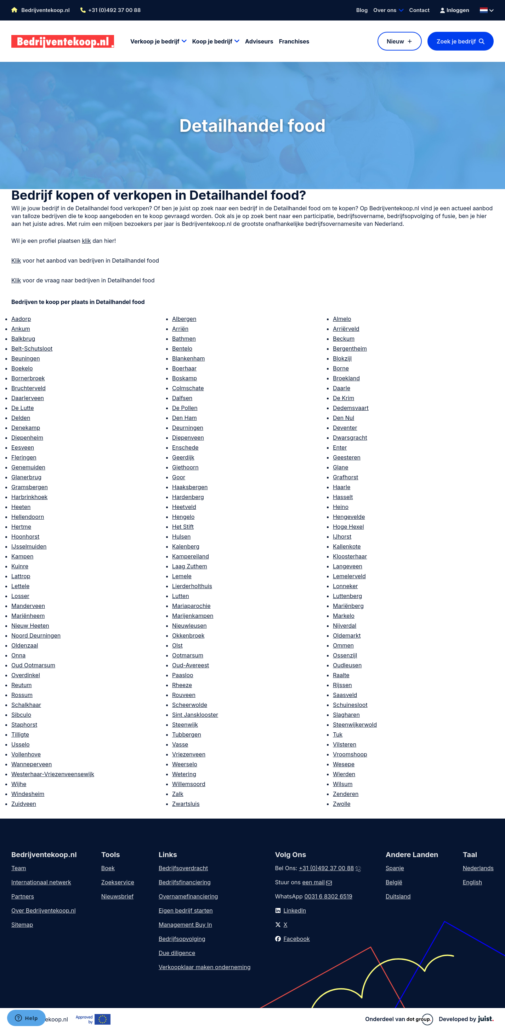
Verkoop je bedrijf (155, 41)
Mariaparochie (191, 605)
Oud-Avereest (190, 665)
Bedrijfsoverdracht (183, 868)
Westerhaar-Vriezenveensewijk (52, 774)
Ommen (343, 645)
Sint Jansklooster (195, 714)
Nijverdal (344, 625)
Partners (22, 896)
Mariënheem (28, 615)
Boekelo (22, 368)
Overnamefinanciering (188, 896)
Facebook (297, 938)
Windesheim (27, 793)
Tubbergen (186, 734)
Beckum (343, 338)
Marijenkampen (193, 615)
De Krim (343, 398)
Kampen (22, 556)
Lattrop (20, 576)
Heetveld (184, 506)
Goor (178, 477)
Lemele (182, 576)
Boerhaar (184, 368)
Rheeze (182, 685)
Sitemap (22, 924)
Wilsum (342, 783)
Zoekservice (117, 882)
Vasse (180, 744)
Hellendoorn (27, 516)
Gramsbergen (29, 487)
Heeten (20, 506)
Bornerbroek (28, 378)
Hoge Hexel (348, 526)
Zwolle (342, 803)
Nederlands (478, 868)
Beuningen (25, 358)
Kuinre (19, 566)
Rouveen (183, 694)
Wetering (184, 774)
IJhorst (342, 536)
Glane (340, 467)
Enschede (185, 447)
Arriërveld (346, 328)
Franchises (294, 41)
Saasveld (345, 694)
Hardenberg (188, 496)
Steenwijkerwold (355, 724)
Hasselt (343, 496)
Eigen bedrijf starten (186, 910)
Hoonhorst (25, 536)
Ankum (20, 328)
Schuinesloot (350, 704)
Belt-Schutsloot (31, 348)
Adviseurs (259, 41)
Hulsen (181, 536)
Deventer (345, 427)
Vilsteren (344, 744)
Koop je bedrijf (212, 41)
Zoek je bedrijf (456, 41)
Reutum (21, 685)
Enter (340, 447)
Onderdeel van (399, 1019)
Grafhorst (345, 477)
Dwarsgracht (350, 437)
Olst (177, 645)
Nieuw (395, 41)
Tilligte (20, 734)
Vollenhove (26, 754)
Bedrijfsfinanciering (185, 882)
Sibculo (21, 714)
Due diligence (177, 952)
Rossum (22, 694)
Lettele (20, 586)
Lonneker (345, 586)
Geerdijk (183, 457)
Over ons (384, 10)
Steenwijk (185, 724)
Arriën (180, 328)
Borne (341, 368)
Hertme (21, 526)
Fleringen (23, 457)
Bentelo (182, 348)
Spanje (395, 868)
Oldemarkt (347, 635)
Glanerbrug (26, 477)
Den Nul (343, 417)
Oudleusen (347, 665)
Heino (340, 506)
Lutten (180, 595)
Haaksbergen (190, 487)
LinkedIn (295, 910)
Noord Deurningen (36, 635)
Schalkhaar (26, 704)
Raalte (341, 675)
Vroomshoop (350, 754)
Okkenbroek (188, 635)
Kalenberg (185, 546)
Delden (20, 417)
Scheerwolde (189, 704)
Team (18, 868)
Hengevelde (349, 516)
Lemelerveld (349, 576)
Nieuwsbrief (117, 896)
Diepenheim (27, 437)
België (394, 882)
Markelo (343, 615)
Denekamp (25, 427)
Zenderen (346, 793)
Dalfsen (182, 398)
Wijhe (18, 783)
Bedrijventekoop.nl (40, 10)
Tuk (337, 734)
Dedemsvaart (351, 407)
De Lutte (22, 407)
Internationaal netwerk (41, 882)
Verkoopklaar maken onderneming (204, 967)
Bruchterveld (28, 388)
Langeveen (347, 566)
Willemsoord (188, 783)
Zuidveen (23, 803)
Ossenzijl (345, 655)
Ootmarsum (187, 655)
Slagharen (346, 714)
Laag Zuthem (189, 566)
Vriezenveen (188, 754)
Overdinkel (25, 675)
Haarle (341, 487)
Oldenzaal (24, 645)
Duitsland (398, 896)
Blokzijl (342, 358)
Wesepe (343, 764)
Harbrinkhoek (29, 496)
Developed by (466, 1019)
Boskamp (184, 378)
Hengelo (183, 516)
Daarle (341, 388)
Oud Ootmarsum (33, 665)
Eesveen (22, 447)
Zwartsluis (186, 803)
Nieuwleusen (189, 625)
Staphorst (24, 724)
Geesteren (347, 457)
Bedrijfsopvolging (182, 938)
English (472, 882)
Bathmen (184, 338)
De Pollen (185, 407)
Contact (419, 10)
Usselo (20, 744)
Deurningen (187, 427)
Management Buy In (185, 924)
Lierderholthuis (192, 586)
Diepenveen (188, 437)
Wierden (344, 774)
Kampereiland (190, 556)
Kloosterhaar (350, 556)
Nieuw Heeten (30, 625)
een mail (313, 882)
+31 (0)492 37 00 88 (114, 10)
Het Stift (183, 526)
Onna (18, 655)
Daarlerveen (27, 398)
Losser (20, 595)
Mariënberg (348, 605)
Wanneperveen (31, 764)
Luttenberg (347, 595)
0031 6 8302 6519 (328, 896)
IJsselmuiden (28, 546)
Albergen (184, 318)
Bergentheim (350, 348)
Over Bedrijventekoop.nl (43, 910)
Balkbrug (23, 338)
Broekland (346, 378)
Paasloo (182, 675)
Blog (362, 10)
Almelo (342, 318)
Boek (108, 868)
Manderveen (28, 605)
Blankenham (188, 358)
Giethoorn (185, 467)
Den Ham (184, 417)
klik (86, 240)
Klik (16, 260)
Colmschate (188, 388)
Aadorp (21, 318)
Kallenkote (347, 546)
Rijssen (342, 685)
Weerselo (184, 764)
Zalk (177, 793)
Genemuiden (28, 467)
